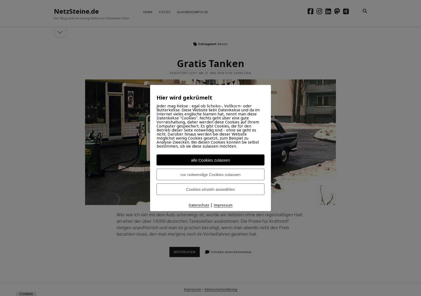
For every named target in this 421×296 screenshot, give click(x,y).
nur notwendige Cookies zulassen (210, 174)
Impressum (223, 205)
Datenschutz (199, 205)
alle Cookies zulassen (210, 160)
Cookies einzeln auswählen (210, 189)
